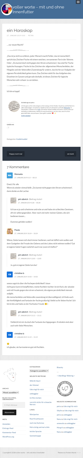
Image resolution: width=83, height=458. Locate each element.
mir (39, 109)
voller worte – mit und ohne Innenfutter (30, 453)
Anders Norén (71, 453)
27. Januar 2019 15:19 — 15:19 (26, 337)
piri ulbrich (23, 199)
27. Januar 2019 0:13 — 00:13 (25, 178)
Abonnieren (9, 412)
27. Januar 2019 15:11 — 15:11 (29, 315)
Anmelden (6, 424)
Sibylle (59, 410)
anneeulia (60, 423)
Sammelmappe (35, 436)
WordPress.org (8, 437)
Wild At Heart (35, 381)
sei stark (70, 154)
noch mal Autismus (37, 423)
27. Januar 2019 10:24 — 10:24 (26, 233)
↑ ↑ (80, 453)
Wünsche (67, 108)
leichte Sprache (36, 431)
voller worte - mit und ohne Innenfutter (38, 9)
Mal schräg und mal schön (39, 427)
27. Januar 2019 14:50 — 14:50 (26, 277)
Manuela (18, 174)
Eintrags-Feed (7, 428)
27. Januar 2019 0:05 (16, 35)
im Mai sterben (35, 398)
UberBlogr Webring (65, 376)
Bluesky (60, 367)
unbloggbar (34, 394)
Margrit (60, 427)
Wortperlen (34, 414)
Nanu (59, 419)
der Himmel (34, 385)
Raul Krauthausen (37, 419)
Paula (17, 230)
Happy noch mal (15, 154)
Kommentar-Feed (9, 432)
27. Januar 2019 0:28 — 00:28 (29, 203)
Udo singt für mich (37, 389)
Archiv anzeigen (26, 116)
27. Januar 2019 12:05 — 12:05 (29, 258)
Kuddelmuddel (21, 139)
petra (31, 35)
